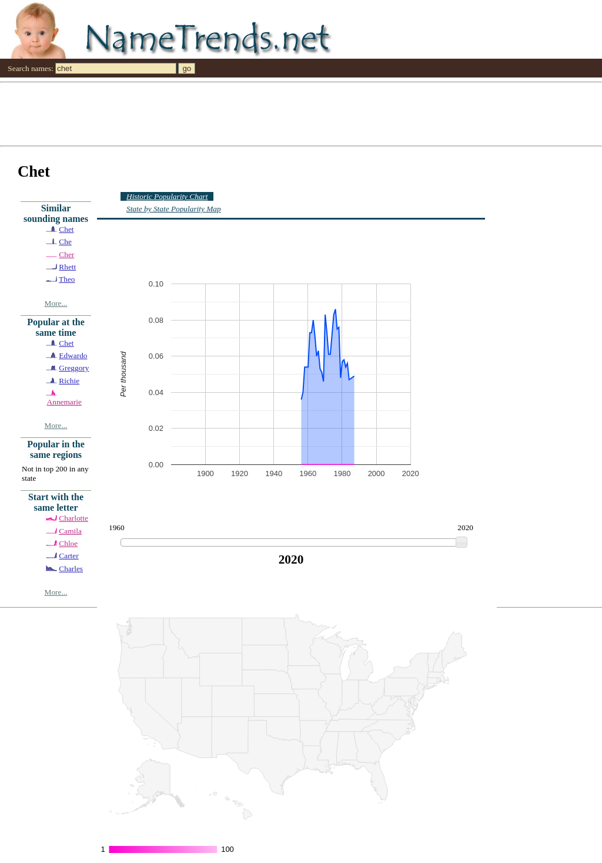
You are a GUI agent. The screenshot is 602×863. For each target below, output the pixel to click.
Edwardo (73, 355)
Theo (67, 279)
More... (56, 303)
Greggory (74, 367)
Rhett (67, 266)
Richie (69, 380)
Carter (68, 555)
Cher (66, 254)
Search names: (30, 68)
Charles (71, 568)
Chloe (68, 543)
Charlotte (73, 518)
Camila (70, 531)
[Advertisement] (301, 113)
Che (65, 241)
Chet (66, 229)
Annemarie (64, 401)
